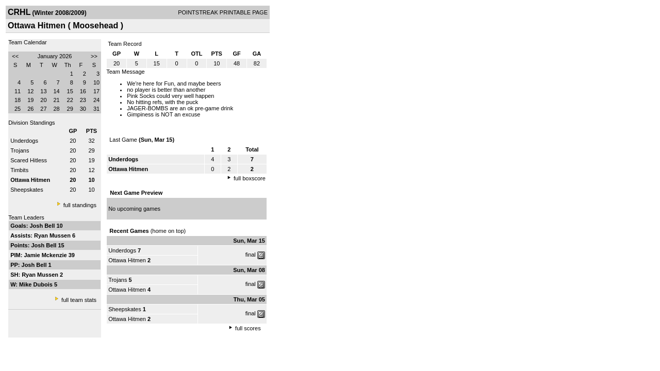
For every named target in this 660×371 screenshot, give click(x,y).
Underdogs (24, 141)
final (250, 254)
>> (94, 56)
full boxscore (250, 178)
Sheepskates (26, 190)
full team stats (78, 300)
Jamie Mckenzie (46, 255)
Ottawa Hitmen (127, 260)
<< (15, 56)
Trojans (19, 150)
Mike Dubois (36, 284)
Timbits (19, 170)
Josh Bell (42, 226)
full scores (248, 328)
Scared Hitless (28, 160)
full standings (79, 205)
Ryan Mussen (53, 235)
